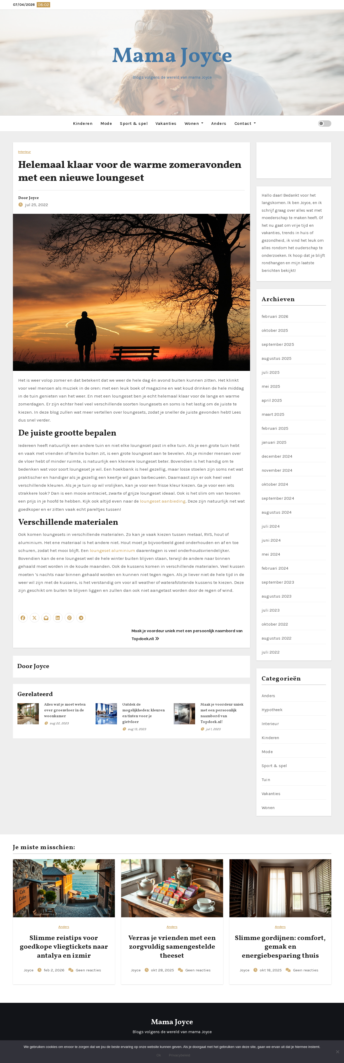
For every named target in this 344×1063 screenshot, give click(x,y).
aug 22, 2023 (59, 723)
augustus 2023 (277, 595)
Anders (219, 123)
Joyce (34, 197)
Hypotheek (272, 709)
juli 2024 (271, 525)
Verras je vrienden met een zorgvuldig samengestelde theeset (172, 947)
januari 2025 (274, 442)
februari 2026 (275, 316)
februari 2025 (275, 428)
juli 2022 (271, 651)
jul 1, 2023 (213, 729)
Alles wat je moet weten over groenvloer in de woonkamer (65, 710)
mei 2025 (271, 386)
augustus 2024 (277, 511)
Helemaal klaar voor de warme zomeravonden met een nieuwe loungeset (130, 171)
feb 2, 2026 (54, 969)
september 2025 (278, 344)
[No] (337, 1051)
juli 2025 (271, 372)
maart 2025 (273, 414)
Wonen (194, 123)
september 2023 (278, 581)
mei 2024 (271, 553)
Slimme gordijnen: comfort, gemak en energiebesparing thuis (280, 947)
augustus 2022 (277, 637)
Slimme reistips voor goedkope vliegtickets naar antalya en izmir (64, 947)
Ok (159, 1055)
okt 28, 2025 (163, 969)
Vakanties (166, 123)
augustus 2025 (277, 358)
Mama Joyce (172, 56)
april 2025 (272, 400)
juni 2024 (271, 539)
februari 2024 (275, 567)
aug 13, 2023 (137, 729)
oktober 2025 (275, 330)
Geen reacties (88, 969)
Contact (245, 123)
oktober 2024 (275, 483)
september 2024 (278, 497)
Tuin (266, 779)
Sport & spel (134, 123)
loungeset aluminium (112, 550)
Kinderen (82, 123)
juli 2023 (271, 609)
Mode (106, 123)
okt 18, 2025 (271, 969)
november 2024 (277, 470)
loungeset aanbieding (163, 500)
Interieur (24, 151)
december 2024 (277, 456)
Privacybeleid (179, 1055)
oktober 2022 (275, 623)
